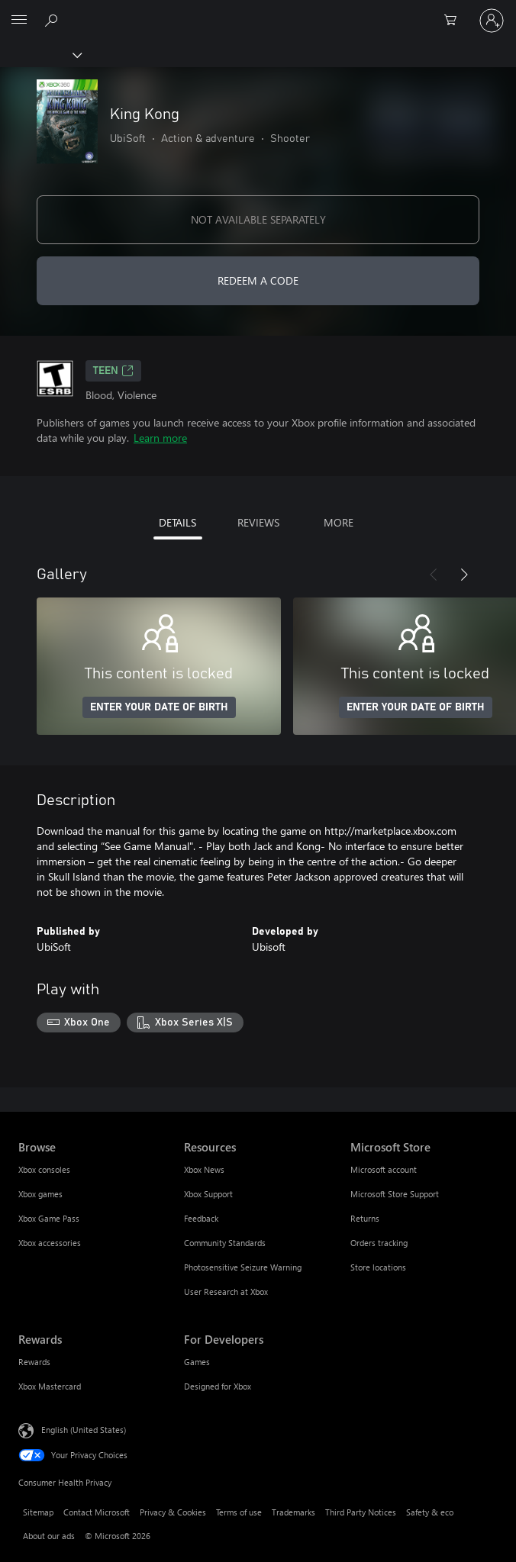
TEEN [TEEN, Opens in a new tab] (113, 371)
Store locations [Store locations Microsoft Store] (378, 1267)
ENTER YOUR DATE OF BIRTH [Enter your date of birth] (159, 707)
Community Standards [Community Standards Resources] (225, 1243)
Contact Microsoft (96, 1512)
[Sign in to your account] (491, 20)
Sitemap (38, 1512)
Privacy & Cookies (173, 1512)
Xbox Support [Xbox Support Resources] (208, 1194)
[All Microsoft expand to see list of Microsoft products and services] (19, 20)
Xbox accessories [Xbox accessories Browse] (49, 1243)
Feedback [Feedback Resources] (201, 1218)
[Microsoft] (257, 11)
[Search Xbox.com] (53, 20)
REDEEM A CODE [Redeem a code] (258, 280)
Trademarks (293, 1512)
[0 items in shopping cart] (455, 20)
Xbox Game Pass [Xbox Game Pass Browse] (48, 1218)
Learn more (160, 437)
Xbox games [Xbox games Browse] (40, 1194)
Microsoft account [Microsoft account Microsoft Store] (383, 1169)
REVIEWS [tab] (258, 522)
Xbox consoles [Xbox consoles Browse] (44, 1169)
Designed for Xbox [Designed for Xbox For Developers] (217, 1386)
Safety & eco (429, 1512)
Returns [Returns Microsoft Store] (364, 1218)
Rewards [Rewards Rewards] (34, 1362)
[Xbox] (40, 54)
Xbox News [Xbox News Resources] (204, 1169)
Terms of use (239, 1512)
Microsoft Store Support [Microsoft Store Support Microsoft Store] (394, 1194)
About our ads (49, 1536)
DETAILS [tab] (177, 522)
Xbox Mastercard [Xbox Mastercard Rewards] (49, 1386)
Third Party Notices (360, 1512)
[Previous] (433, 574)
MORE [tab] (338, 522)
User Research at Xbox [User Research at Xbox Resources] (226, 1291)
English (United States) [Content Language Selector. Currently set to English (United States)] (83, 1429)
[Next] (464, 574)
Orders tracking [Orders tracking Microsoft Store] (379, 1243)
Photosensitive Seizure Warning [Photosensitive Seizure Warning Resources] (243, 1267)
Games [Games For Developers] (197, 1362)
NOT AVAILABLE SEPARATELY (258, 219)
